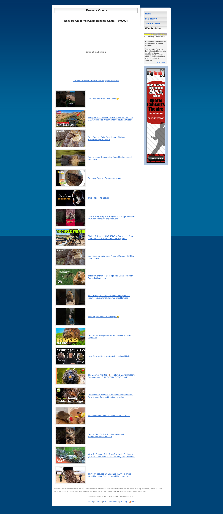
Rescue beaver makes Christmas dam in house (109, 415)
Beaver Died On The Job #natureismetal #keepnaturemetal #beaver (106, 435)
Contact (97, 501)
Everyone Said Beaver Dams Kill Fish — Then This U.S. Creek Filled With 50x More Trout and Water (110, 118)
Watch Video (153, 28)
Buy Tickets (151, 18)
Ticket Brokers (152, 23)
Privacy (123, 501)
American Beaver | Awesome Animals (104, 178)
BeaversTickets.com (62, 489)
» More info (161, 62)
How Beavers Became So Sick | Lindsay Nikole (109, 356)
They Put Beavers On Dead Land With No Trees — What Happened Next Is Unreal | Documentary (110, 475)
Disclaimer (114, 501)
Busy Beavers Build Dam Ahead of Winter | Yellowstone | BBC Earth (107, 138)
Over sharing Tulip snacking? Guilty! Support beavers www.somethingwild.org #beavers (111, 217)
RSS (133, 501)
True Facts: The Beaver (98, 198)
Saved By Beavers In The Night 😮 (103, 316)
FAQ (105, 501)
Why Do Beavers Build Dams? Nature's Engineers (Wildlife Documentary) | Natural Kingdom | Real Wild (111, 455)
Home (148, 13)
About (90, 501)
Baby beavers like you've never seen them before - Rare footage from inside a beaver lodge (110, 396)
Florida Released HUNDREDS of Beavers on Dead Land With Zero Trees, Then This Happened (110, 237)
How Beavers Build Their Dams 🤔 (103, 99)
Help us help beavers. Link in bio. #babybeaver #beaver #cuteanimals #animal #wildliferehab (109, 296)
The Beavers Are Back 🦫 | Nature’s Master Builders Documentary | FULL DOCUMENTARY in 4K (111, 376)
